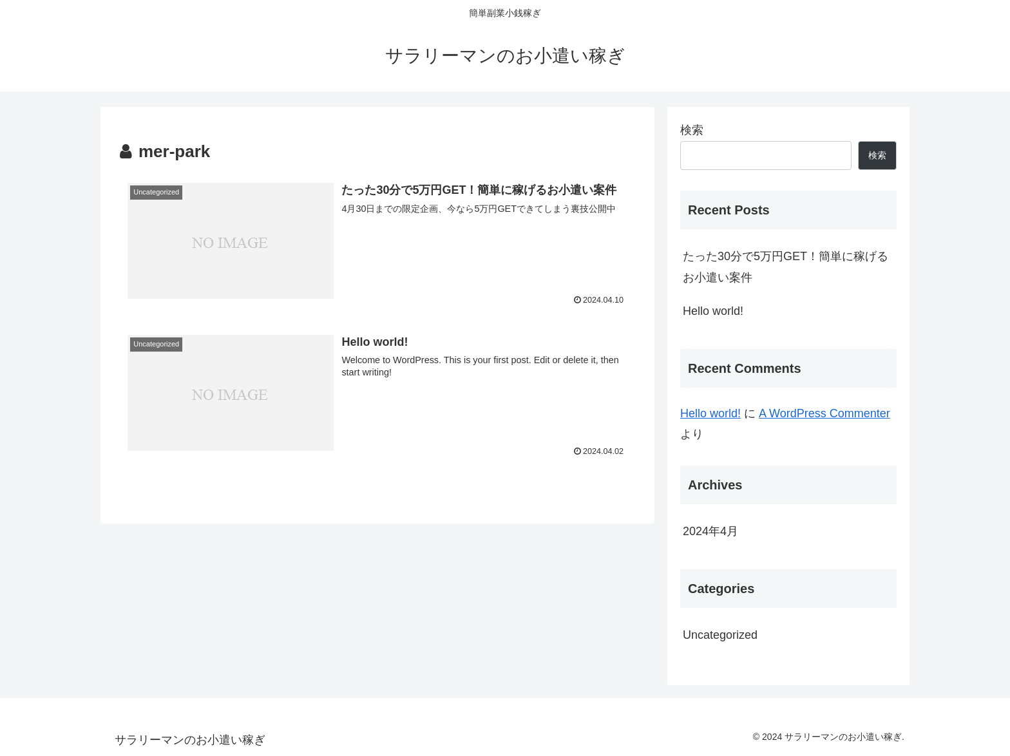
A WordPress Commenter (824, 413)
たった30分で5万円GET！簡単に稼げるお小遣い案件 (785, 266)
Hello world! (713, 311)
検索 (691, 130)
